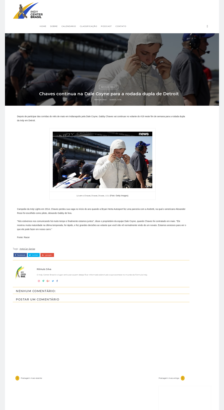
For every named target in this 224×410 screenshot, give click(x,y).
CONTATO (172, 7)
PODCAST (158, 7)
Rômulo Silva (103, 257)
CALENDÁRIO (120, 7)
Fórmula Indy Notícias (175, 389)
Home (94, 7)
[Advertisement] (176, 321)
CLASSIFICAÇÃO (140, 7)
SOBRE (105, 7)
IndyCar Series (112, 244)
